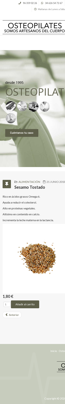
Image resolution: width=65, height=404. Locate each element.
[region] (32, 108)
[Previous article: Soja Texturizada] (12, 315)
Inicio (53, 350)
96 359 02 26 (30, 3)
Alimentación (29, 181)
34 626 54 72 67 (53, 3)
